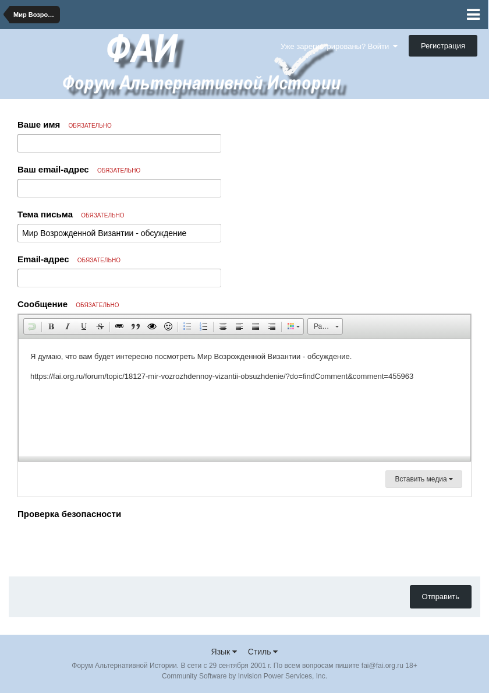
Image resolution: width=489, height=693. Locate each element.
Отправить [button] (440, 596)
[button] (32, 326)
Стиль (263, 651)
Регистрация (443, 45)
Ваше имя (64, 124)
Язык (224, 651)
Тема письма (71, 214)
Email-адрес (69, 259)
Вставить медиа (424, 479)
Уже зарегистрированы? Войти (339, 46)
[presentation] (105, 545)
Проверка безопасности (69, 514)
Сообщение (68, 304)
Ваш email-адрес (78, 169)
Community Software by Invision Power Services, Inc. (244, 676)
